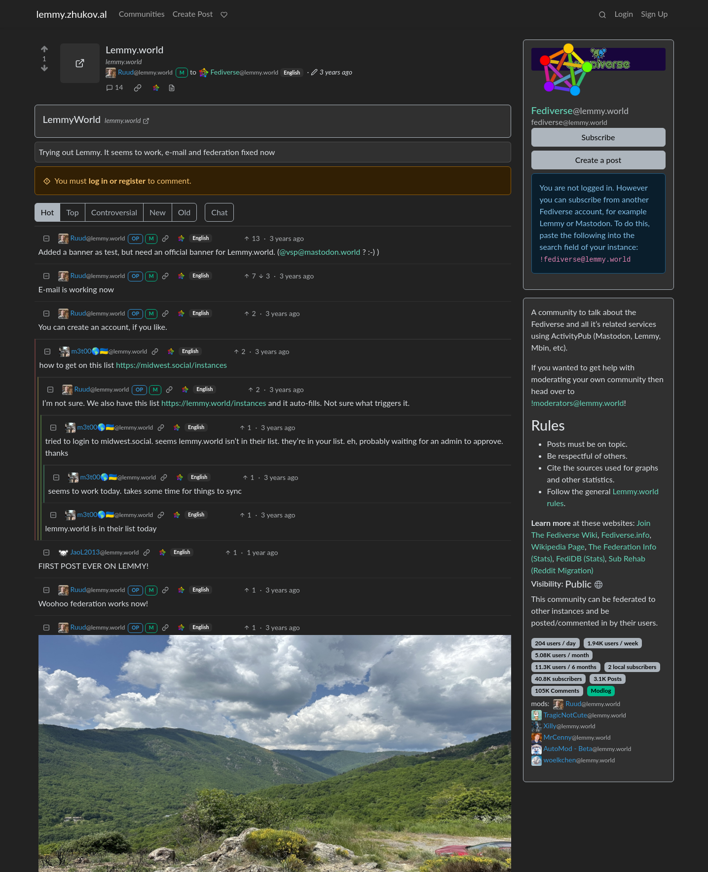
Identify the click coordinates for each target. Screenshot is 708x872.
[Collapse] (46, 231)
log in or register (117, 174)
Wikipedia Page (558, 540)
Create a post (598, 153)
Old (184, 205)
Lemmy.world (134, 43)
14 (114, 81)
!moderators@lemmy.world (577, 396)
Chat (219, 205)
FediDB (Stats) (580, 551)
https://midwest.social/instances (171, 358)
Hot (47, 205)
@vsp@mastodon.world (319, 245)
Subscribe (598, 130)
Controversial (114, 205)
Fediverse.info (625, 528)
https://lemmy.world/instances (213, 396)
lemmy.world (124, 55)
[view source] (172, 80)
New (157, 205)
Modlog (601, 684)
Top (72, 205)
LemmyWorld (72, 113)
